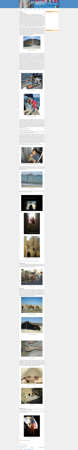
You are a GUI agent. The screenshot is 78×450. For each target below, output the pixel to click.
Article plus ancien (41, 447)
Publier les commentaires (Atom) (29, 449)
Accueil (32, 447)
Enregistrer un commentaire (23, 445)
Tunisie (20, 12)
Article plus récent (22, 447)
